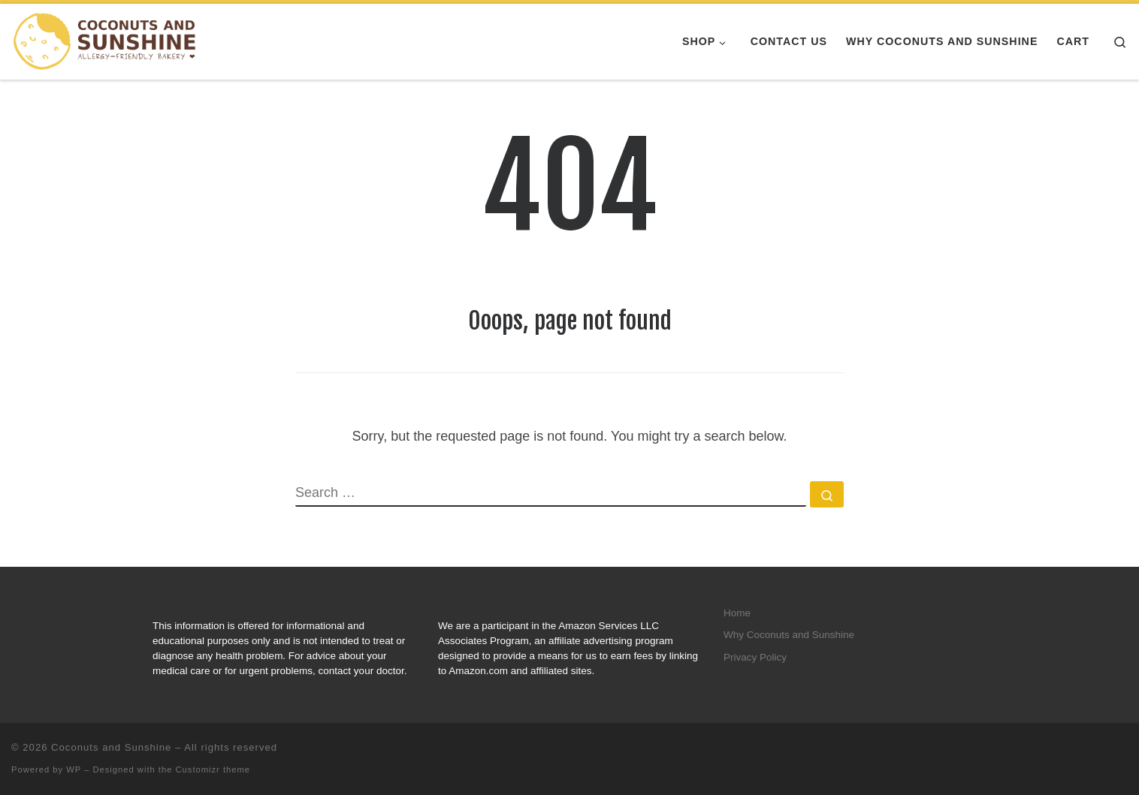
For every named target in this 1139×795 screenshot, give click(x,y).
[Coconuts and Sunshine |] (105, 41)
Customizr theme (213, 769)
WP (73, 769)
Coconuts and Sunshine (111, 747)
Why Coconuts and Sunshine (789, 634)
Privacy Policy (755, 657)
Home (737, 613)
